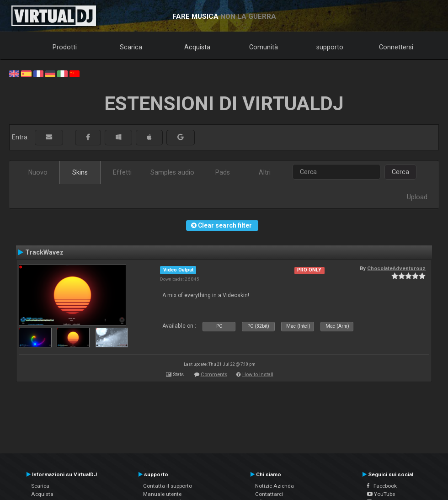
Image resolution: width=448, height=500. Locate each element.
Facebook (382, 486)
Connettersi (396, 47)
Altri (265, 172)
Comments (214, 375)
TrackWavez (44, 252)
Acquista (197, 47)
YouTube (381, 494)
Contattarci (269, 494)
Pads (222, 172)
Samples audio (172, 172)
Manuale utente (162, 494)
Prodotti (65, 47)
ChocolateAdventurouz (396, 268)
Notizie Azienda (274, 486)
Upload (417, 197)
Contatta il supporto (167, 486)
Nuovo (38, 172)
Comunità (263, 47)
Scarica (131, 47)
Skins (80, 172)
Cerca (400, 172)
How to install (257, 375)
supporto (329, 47)
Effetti (122, 172)
